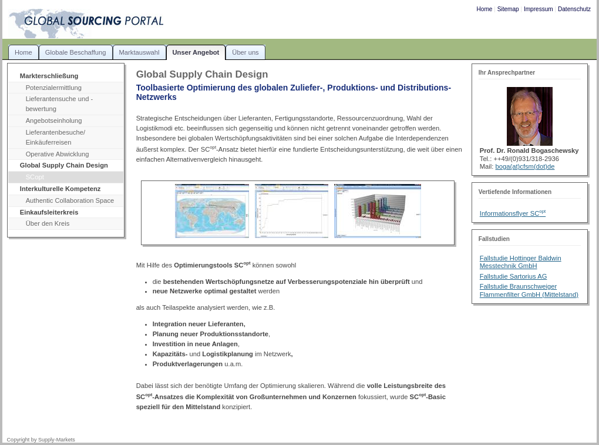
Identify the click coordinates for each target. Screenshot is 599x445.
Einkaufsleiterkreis (49, 212)
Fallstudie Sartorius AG (513, 276)
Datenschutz (574, 9)
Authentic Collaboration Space (70, 200)
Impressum (538, 9)
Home (485, 9)
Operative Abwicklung (57, 154)
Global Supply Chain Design (64, 165)
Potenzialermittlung (54, 87)
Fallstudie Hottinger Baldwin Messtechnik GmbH (520, 262)
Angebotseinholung (54, 120)
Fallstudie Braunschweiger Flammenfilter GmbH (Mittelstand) (529, 290)
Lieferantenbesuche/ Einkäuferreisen (56, 137)
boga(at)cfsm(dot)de (525, 166)
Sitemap (508, 9)
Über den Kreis (48, 223)
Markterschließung (49, 75)
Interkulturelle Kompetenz (60, 188)
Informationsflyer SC (513, 213)
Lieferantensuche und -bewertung (59, 103)
